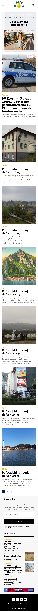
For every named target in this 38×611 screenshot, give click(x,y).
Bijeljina (5, 165)
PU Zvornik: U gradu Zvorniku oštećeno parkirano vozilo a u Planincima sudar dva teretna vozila (17, 105)
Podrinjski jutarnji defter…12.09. (15, 292)
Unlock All (19, 521)
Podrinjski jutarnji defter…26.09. (15, 170)
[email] (19, 514)
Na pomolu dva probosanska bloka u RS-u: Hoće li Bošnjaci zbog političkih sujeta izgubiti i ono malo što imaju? (13, 569)
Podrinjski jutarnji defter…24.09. (15, 231)
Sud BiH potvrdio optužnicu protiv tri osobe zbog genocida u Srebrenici (13, 582)
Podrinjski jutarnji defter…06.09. (15, 474)
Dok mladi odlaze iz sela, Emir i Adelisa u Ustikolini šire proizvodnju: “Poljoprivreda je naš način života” (12, 545)
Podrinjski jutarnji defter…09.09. (15, 412)
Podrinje (5, 95)
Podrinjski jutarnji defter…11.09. (15, 351)
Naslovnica (8, 17)
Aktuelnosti (8, 539)
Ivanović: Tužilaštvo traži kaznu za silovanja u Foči (12, 558)
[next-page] (15, 491)
